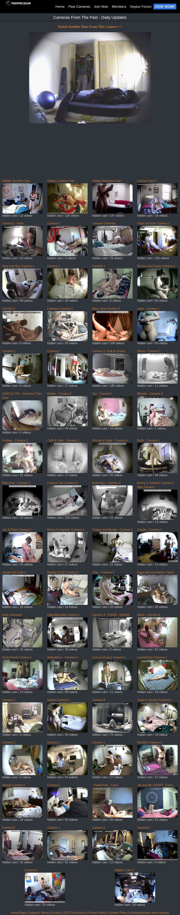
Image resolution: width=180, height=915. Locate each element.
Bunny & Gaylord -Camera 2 (67, 545)
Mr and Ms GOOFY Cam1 (157, 801)
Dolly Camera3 (22, 630)
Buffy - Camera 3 (157, 456)
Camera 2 (22, 324)
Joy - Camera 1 (112, 409)
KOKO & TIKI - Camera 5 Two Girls (22, 411)
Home (60, 6)
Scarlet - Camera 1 (157, 545)
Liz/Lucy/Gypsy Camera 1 (112, 673)
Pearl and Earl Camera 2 (157, 239)
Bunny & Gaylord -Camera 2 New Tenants (157, 500)
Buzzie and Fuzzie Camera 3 (157, 282)
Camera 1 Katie (22, 239)
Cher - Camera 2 (112, 588)
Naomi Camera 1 (67, 715)
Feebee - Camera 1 (22, 456)
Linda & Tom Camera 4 (67, 498)
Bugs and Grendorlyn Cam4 (157, 588)
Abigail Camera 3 (22, 801)
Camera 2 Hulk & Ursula (112, 367)
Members (119, 6)
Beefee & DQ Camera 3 (67, 588)
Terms (45, 912)
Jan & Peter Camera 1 (22, 545)
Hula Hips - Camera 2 (112, 498)
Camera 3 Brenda (112, 239)
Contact (56, 912)
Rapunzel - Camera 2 (22, 498)
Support (33, 912)
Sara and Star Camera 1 (22, 282)
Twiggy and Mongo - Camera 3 (112, 545)
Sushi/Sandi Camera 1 (22, 673)
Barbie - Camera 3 (67, 409)
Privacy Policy (96, 912)
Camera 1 (67, 239)
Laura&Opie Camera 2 (157, 673)
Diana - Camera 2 (157, 367)
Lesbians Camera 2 (67, 324)
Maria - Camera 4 (157, 630)
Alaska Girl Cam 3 (22, 588)
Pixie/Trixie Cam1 (112, 801)
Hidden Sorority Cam (22, 196)
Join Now (101, 6)
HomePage (18, 912)
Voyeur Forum (140, 6)
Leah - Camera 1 (157, 324)
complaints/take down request (149, 912)
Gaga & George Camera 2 (157, 715)
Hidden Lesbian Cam (67, 196)
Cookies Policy (118, 912)
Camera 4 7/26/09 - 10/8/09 (112, 630)
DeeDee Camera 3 (157, 758)
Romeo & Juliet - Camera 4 (112, 456)
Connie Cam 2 (157, 196)
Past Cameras (79, 6)
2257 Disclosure (74, 912)
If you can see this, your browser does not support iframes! (90, 97)
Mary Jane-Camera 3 (112, 324)
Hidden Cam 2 (135, 886)
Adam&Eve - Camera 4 (67, 673)
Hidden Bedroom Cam (112, 196)
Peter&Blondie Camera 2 (67, 630)
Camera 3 (112, 715)
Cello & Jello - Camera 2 (67, 456)
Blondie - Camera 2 (157, 409)
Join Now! (165, 6)
